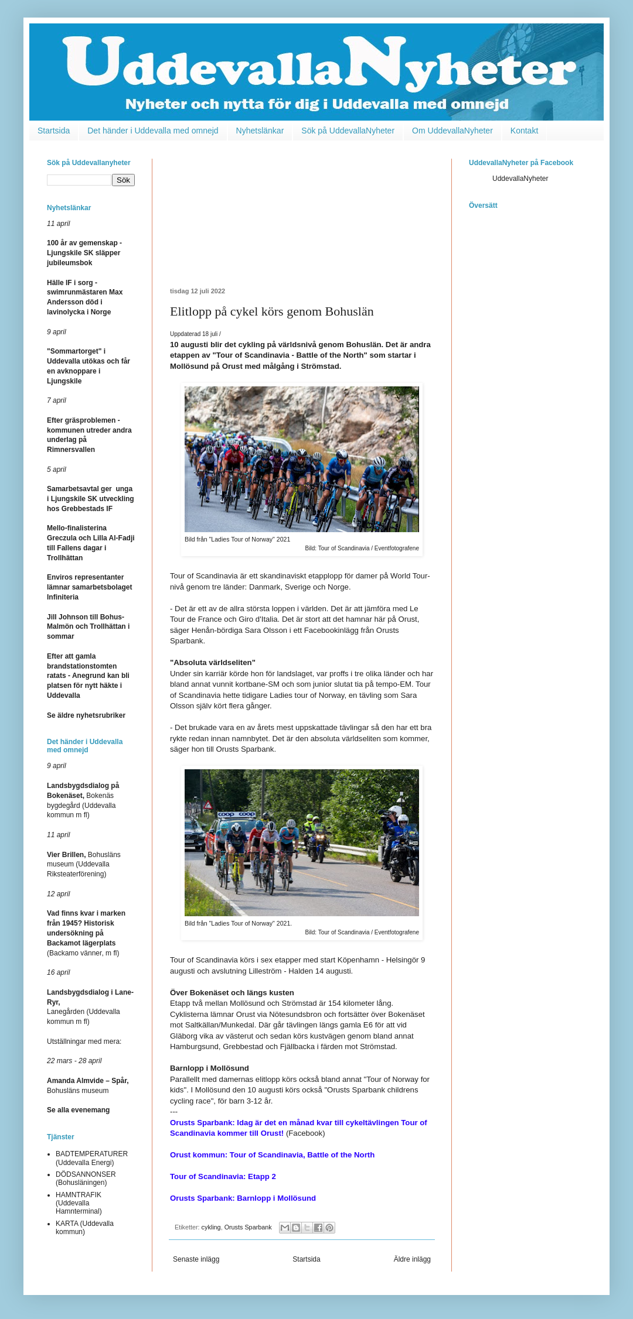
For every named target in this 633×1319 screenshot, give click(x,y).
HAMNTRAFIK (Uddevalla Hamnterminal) (79, 1203)
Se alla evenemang (78, 1110)
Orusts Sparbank (248, 1227)
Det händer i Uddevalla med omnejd (152, 130)
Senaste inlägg (196, 1259)
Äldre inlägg (412, 1259)
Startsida (54, 130)
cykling (211, 1227)
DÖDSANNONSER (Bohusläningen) (86, 1178)
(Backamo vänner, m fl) (86, 933)
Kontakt (524, 130)
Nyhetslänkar (260, 130)
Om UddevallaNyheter (452, 130)
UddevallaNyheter (520, 178)
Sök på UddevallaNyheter (347, 130)
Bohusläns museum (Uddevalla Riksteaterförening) (84, 865)
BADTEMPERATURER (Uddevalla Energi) (92, 1158)
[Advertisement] (302, 223)
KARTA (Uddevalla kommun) (85, 1227)
